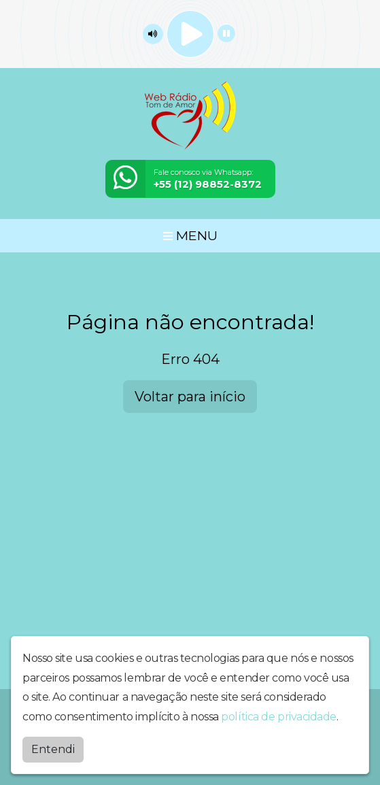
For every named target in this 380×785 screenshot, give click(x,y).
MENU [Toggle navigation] (190, 235)
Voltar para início (190, 396)
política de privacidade (278, 715)
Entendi (53, 748)
